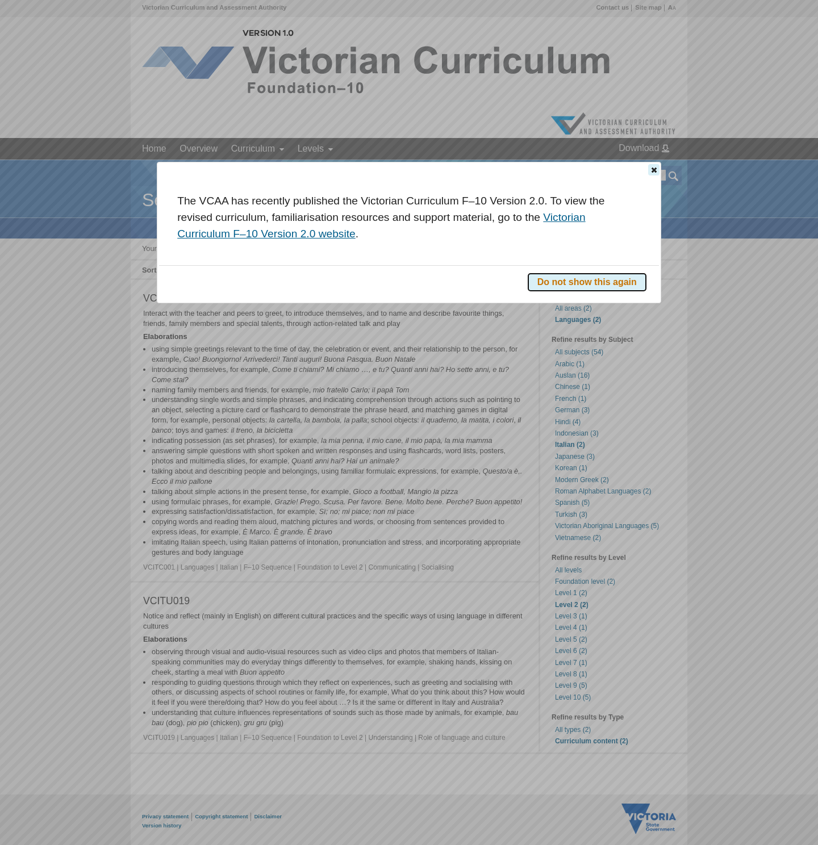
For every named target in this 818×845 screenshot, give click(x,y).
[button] (654, 169)
